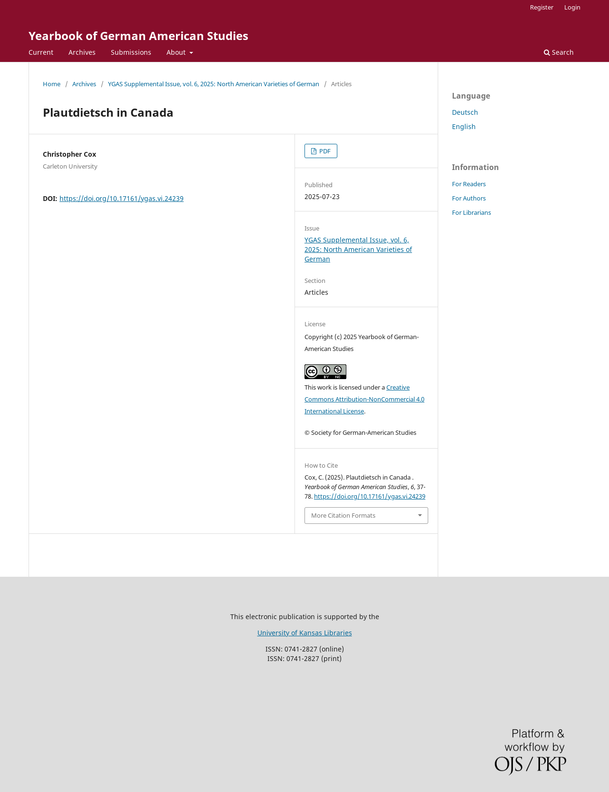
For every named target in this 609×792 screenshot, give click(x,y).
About (177, 52)
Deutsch (465, 112)
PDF (324, 151)
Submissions (131, 52)
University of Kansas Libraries (304, 632)
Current (41, 52)
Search (559, 52)
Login (572, 7)
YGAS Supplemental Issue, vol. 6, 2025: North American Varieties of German (213, 84)
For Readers (469, 184)
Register (541, 7)
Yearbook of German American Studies (138, 35)
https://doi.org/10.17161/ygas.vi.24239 (121, 198)
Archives (82, 52)
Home (51, 84)
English (464, 126)
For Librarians (471, 212)
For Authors (469, 198)
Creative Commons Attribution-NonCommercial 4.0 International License (364, 399)
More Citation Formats (343, 515)
